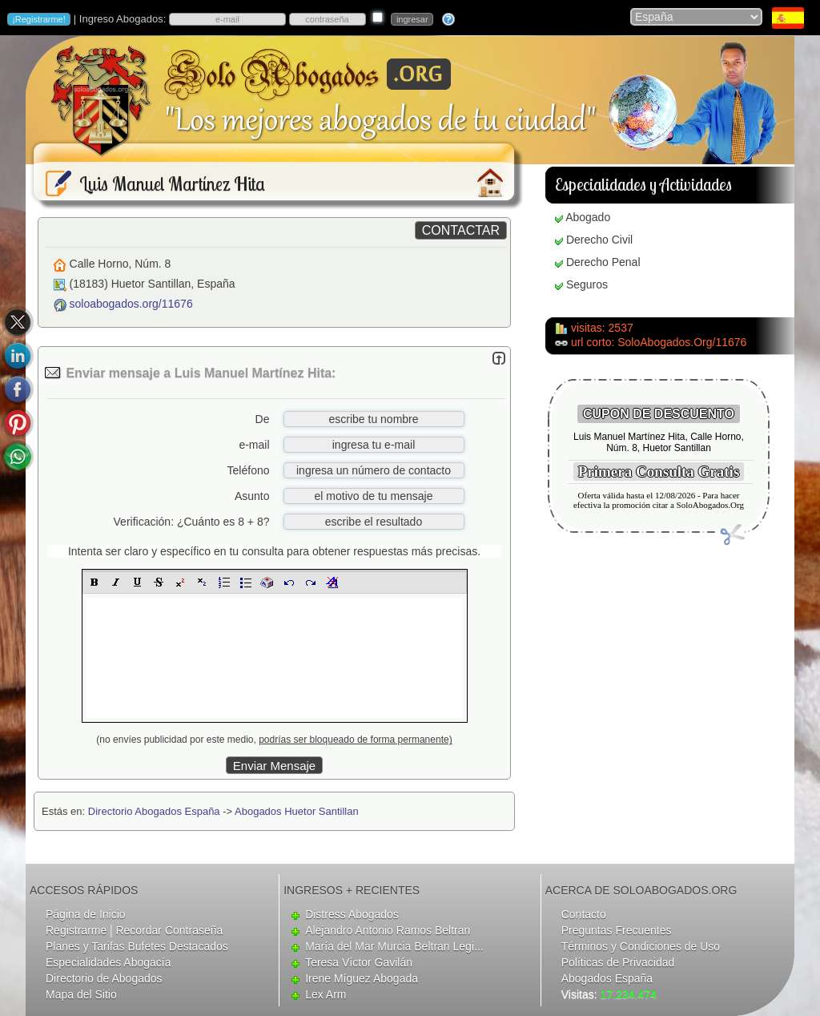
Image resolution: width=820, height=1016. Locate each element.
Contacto (583, 914)
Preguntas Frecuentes (616, 930)
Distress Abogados (352, 914)
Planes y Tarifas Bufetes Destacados (137, 946)
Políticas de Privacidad (618, 962)
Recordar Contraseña (169, 930)
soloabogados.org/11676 (131, 303)
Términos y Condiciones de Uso (640, 946)
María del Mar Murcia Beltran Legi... (394, 946)
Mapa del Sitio (81, 994)
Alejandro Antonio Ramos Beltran (387, 930)
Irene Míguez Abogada (361, 978)
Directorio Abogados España (154, 811)
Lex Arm (325, 994)
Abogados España (607, 978)
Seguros (587, 284)
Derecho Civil (599, 239)
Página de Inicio (86, 914)
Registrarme (76, 930)
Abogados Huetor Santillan (297, 811)
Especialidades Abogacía (108, 962)
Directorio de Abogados (104, 978)
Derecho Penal (603, 262)
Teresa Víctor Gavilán (358, 962)
